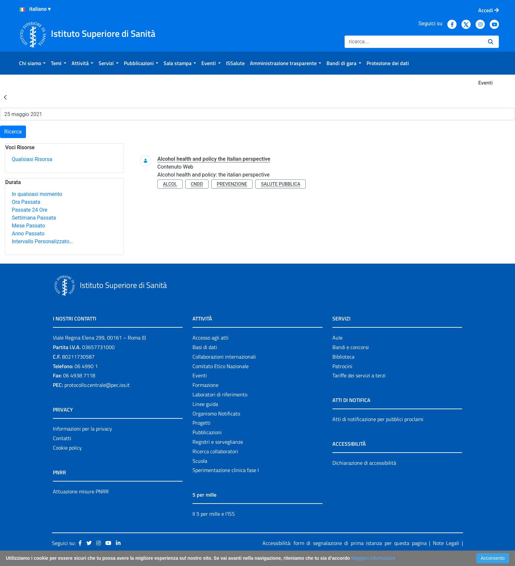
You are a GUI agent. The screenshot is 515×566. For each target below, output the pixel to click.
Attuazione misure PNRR (81, 491)
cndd (197, 184)
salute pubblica (280, 184)
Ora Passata (26, 202)
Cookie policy (67, 448)
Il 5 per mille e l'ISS (213, 514)
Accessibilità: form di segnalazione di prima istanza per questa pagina (344, 543)
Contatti (62, 438)
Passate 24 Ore (29, 210)
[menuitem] (32, 63)
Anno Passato (28, 233)
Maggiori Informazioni (373, 558)
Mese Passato (28, 226)
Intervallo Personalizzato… (42, 241)
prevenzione (232, 184)
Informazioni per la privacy (82, 429)
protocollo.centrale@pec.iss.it (97, 385)
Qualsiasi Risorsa (32, 159)
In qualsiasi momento (37, 194)
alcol (170, 184)
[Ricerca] (414, 41)
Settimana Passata (34, 218)
